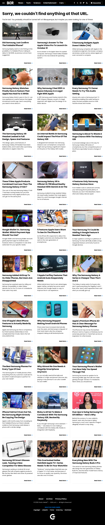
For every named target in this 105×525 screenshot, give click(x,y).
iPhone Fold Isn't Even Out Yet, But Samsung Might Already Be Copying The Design (16, 415)
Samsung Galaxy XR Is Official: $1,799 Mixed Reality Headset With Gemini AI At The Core (52, 185)
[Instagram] (80, 3)
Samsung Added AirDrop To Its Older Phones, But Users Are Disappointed (17, 278)
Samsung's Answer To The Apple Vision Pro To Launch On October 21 (52, 45)
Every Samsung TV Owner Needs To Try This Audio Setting (85, 91)
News (20, 3)
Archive (49, 499)
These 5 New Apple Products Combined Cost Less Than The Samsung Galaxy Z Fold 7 (17, 184)
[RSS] (87, 3)
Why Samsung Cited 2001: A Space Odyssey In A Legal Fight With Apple (51, 91)
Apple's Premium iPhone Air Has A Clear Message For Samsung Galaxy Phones (86, 324)
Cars (61, 3)
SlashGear (68, 510)
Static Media (43, 502)
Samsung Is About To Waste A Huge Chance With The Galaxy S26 (87, 137)
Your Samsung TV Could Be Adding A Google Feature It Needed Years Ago (85, 232)
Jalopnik (45, 510)
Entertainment (49, 3)
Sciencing (59, 510)
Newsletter (96, 3)
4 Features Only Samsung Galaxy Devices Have (85, 182)
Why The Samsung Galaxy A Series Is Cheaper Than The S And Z (86, 278)
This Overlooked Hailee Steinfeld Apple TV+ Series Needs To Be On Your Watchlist (52, 463)
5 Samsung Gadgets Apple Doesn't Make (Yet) (85, 44)
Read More (27, 63)
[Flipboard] (84, 3)
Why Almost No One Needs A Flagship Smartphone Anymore (51, 369)
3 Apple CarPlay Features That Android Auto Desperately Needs (52, 278)
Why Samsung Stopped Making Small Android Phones (52, 322)
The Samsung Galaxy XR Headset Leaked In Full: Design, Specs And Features (16, 136)
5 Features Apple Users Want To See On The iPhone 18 (51, 231)
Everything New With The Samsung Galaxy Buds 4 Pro (86, 461)
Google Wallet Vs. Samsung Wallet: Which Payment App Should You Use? (16, 232)
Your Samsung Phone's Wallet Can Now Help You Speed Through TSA (87, 369)
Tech (28, 3)
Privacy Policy (61, 499)
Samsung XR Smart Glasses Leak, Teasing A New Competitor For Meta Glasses (16, 463)
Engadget (37, 510)
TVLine (52, 510)
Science (37, 3)
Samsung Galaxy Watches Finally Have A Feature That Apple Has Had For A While (16, 91)
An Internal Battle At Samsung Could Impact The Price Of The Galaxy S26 (52, 136)
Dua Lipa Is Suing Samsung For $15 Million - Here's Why (87, 413)
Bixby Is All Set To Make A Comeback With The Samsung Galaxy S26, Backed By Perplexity (52, 416)
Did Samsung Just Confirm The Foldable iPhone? (15, 44)
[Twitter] (77, 3)
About (40, 499)
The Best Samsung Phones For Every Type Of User (17, 367)
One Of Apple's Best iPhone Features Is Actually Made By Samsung (16, 323)
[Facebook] (74, 3)
